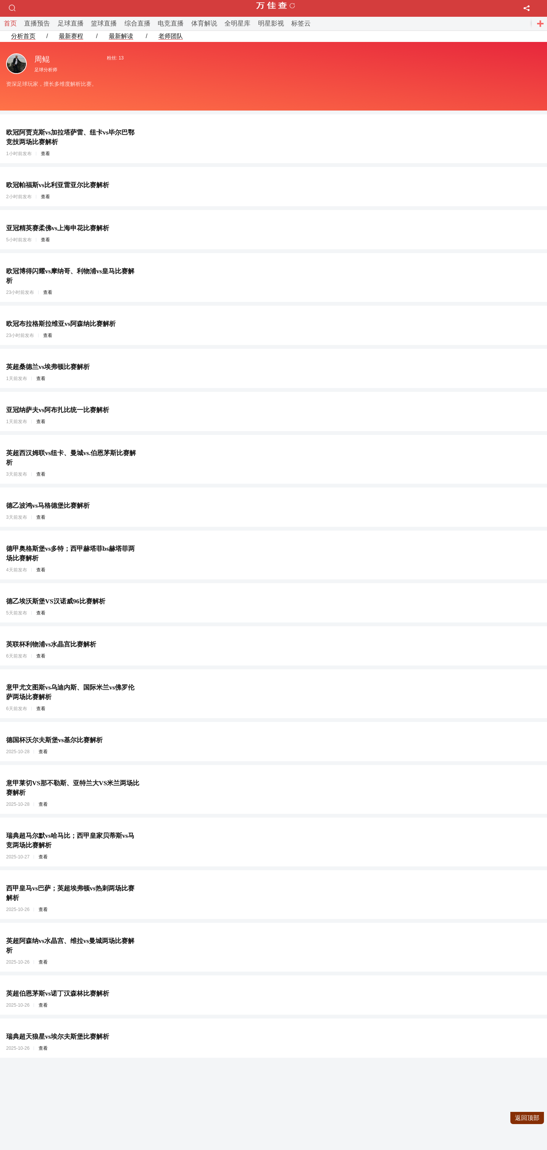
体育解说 (204, 23)
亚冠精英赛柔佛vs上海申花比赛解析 (57, 228)
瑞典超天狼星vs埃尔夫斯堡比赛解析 (57, 1036)
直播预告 (37, 23)
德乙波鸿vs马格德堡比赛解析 (48, 505)
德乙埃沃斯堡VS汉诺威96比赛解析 (55, 601)
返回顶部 (527, 1118)
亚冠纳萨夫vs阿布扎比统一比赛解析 (57, 410)
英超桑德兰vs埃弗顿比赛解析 (48, 367)
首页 (10, 23)
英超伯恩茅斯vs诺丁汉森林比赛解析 (57, 993)
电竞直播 (171, 23)
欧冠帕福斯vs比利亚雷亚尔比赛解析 (57, 185)
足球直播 (71, 23)
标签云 (301, 23)
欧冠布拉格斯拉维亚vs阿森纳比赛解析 (61, 323)
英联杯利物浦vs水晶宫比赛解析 (51, 644)
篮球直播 (104, 23)
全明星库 (237, 23)
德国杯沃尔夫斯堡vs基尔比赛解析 (54, 740)
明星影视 (271, 23)
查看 (45, 153)
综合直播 (137, 23)
